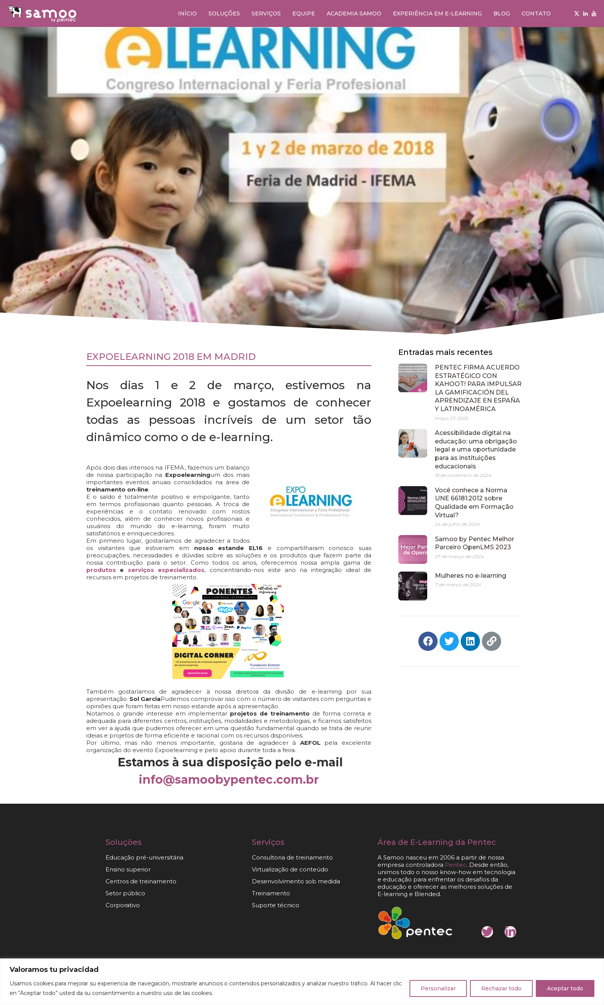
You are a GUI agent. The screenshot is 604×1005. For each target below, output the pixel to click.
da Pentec (475, 842)
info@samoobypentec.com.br (229, 780)
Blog (501, 13)
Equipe (303, 13)
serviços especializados (166, 570)
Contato (536, 13)
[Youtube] (594, 13)
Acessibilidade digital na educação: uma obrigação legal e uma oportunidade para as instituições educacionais (476, 449)
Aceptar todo (565, 988)
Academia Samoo (354, 13)
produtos (101, 570)
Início (187, 13)
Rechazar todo (501, 988)
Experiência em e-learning (437, 13)
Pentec (455, 864)
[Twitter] (576, 13)
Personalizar (438, 988)
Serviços (266, 13)
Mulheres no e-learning (470, 575)
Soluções (224, 13)
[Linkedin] (585, 13)
